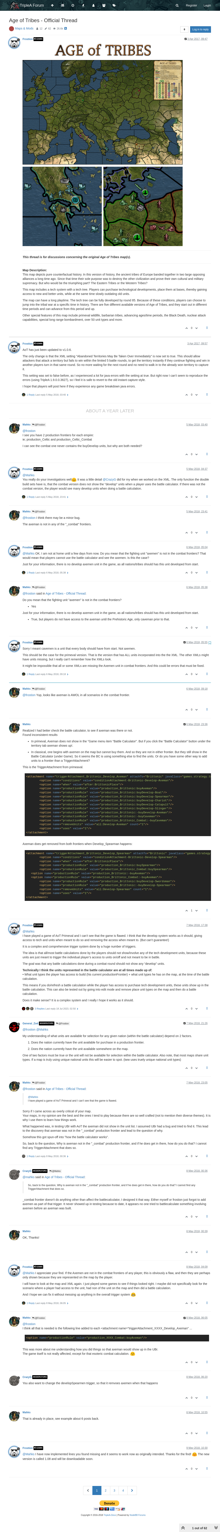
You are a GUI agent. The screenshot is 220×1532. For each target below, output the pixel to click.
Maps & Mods (24, 28)
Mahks (27, 424)
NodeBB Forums (138, 1515)
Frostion (28, 39)
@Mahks (28, 475)
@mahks (28, 1177)
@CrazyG (109, 479)
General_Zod (30, 1023)
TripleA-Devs (110, 1515)
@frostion (29, 431)
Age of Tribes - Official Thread (66, 593)
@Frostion (38, 425)
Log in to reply (200, 29)
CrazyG (27, 1171)
